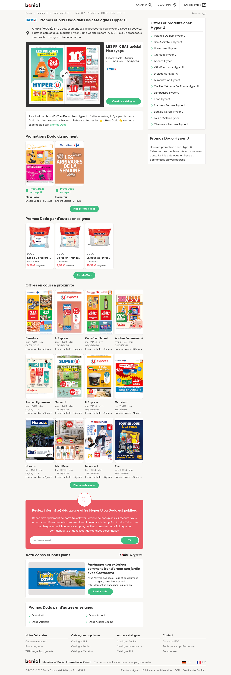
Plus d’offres (84, 275)
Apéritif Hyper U (162, 61)
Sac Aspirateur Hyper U (167, 42)
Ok (129, 540)
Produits (92, 13)
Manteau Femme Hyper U (168, 105)
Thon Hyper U (161, 99)
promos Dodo (58, 124)
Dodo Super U (96, 615)
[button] (84, 74)
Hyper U (78, 13)
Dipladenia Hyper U (164, 73)
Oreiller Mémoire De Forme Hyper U (175, 86)
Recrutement (170, 651)
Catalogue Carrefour (82, 651)
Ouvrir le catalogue (123, 101)
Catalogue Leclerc (81, 646)
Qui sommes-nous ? (37, 641)
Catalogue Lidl (79, 641)
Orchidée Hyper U (163, 54)
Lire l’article (100, 591)
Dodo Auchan (39, 621)
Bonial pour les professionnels (179, 646)
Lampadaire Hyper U (165, 92)
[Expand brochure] (65, 74)
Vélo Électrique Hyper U (167, 67)
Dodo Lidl (36, 615)
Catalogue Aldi (125, 651)
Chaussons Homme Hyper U (170, 124)
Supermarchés (61, 13)
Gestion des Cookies (194, 670)
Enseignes (42, 13)
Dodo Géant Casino (99, 621)
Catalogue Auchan (127, 641)
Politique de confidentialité (157, 670)
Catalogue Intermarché (130, 646)
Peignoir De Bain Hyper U (168, 35)
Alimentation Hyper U (166, 80)
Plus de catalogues (84, 208)
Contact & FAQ (171, 641)
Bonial (29, 13)
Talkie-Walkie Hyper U (166, 118)
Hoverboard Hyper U (165, 48)
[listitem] (40, 172)
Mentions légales (130, 670)
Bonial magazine (34, 646)
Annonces (199, 13)
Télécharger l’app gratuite (39, 651)
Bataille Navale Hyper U (167, 111)
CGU (177, 670)
